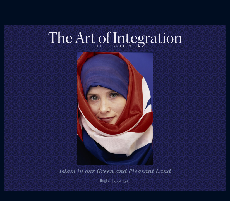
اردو (127, 181)
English (105, 180)
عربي (118, 181)
